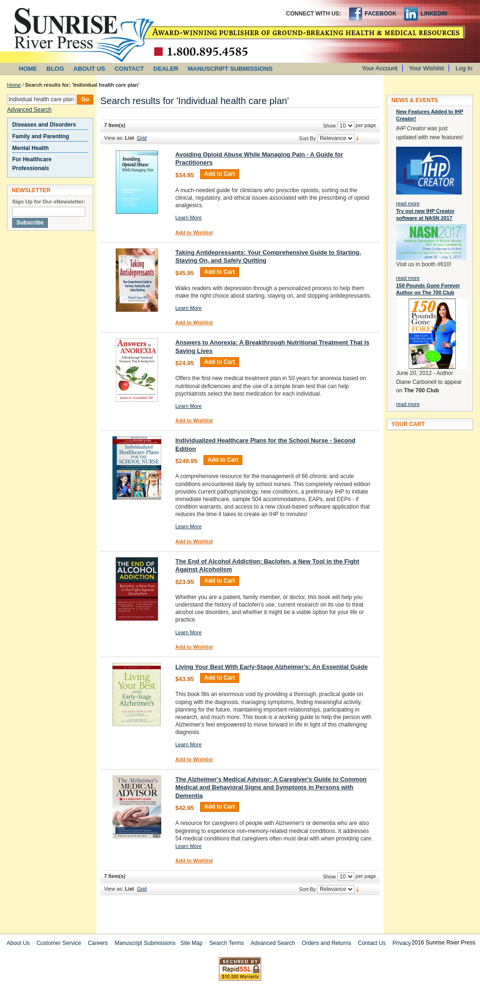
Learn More (188, 217)
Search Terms (227, 943)
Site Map (191, 943)
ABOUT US (89, 68)
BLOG (55, 68)
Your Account (380, 68)
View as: (113, 138)
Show (329, 125)
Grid (142, 138)
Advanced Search (29, 109)
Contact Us (372, 943)
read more (408, 203)
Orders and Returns (326, 943)
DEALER (165, 68)
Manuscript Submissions (144, 943)
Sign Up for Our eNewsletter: (48, 201)
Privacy (401, 943)
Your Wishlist (426, 68)
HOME (28, 68)
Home (14, 85)
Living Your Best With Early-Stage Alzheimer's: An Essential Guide (271, 666)
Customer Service (59, 943)
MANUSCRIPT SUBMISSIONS (230, 68)
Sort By (307, 138)
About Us (18, 943)
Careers (98, 943)
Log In (464, 68)
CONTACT (129, 68)
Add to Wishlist (194, 232)
